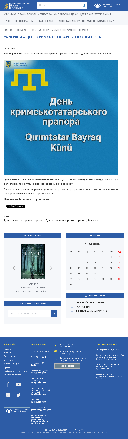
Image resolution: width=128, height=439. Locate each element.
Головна (8, 30)
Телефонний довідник (67, 366)
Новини (32, 30)
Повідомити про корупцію (15, 371)
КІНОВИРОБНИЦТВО (66, 14)
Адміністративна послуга (91, 311)
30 (119, 279)
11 (79, 268)
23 (119, 273)
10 (71, 268)
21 (103, 273)
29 (111, 279)
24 (71, 279)
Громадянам (83, 307)
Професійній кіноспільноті (92, 303)
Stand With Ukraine (12, 375)
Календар (95, 236)
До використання (95, 296)
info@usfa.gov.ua (39, 373)
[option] (33, 271)
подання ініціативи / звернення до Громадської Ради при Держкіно (39, 419)
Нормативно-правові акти (37, 21)
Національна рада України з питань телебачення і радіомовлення (107, 367)
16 (119, 268)
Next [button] (51, 268)
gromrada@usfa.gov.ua (41, 410)
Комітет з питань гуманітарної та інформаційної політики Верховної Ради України (110, 357)
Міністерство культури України (109, 350)
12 (87, 268)
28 (103, 279)
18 (79, 273)
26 (87, 279)
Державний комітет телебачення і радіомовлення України (109, 376)
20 (95, 273)
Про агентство (10, 356)
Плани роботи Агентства (35, 14)
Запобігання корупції (71, 21)
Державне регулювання (95, 14)
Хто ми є (10, 14)
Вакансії (7, 353)
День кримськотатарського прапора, (24, 220)
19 (87, 273)
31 (71, 284)
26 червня (93, 220)
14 (103, 268)
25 (79, 279)
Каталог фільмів (33, 236)
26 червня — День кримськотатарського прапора (63, 30)
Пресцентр (11, 21)
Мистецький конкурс (101, 21)
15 (111, 268)
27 (95, 279)
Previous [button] (14, 268)
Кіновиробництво (12, 364)
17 (71, 273)
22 (111, 273)
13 (95, 268)
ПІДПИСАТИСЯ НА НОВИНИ (32, 304)
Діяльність (8, 360)
